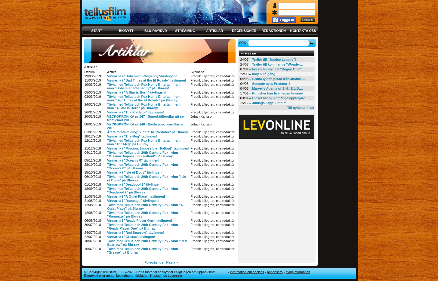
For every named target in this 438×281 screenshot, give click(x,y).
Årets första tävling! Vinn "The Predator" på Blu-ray (147, 132)
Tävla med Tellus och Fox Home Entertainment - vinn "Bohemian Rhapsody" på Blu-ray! (144, 86)
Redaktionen (273, 30)
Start (96, 30)
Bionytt (126, 30)
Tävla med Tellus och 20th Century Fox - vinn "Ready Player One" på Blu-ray (142, 226)
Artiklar (214, 30)
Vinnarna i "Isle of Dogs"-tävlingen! (134, 172)
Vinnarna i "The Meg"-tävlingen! (132, 136)
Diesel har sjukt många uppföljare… (280, 98)
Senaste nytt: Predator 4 (271, 83)
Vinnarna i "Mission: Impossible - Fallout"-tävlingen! (148, 148)
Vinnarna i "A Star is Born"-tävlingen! (136, 92)
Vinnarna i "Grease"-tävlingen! (131, 237)
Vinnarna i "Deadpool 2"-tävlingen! (134, 184)
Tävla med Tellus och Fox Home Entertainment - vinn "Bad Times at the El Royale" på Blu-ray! (144, 98)
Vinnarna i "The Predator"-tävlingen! (135, 112)
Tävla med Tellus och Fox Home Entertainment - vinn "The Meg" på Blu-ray (144, 142)
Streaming (185, 30)
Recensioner (244, 30)
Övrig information (297, 272)
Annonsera (275, 272)
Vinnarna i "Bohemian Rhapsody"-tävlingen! (142, 76)
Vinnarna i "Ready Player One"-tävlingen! (139, 220)
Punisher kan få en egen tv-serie (277, 93)
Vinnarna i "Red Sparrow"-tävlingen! (135, 232)
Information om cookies (247, 272)
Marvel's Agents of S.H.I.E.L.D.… (277, 88)
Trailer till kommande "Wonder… (277, 64)
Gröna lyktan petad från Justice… (278, 79)
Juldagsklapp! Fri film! (269, 103)
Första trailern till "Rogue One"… (278, 69)
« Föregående (152, 262)
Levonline (175, 275)
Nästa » (172, 262)
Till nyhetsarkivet (300, 108)
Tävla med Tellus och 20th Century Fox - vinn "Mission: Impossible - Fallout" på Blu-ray (142, 154)
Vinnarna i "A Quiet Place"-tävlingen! (136, 196)
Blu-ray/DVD (155, 30)
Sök (243, 43)
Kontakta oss (303, 30)
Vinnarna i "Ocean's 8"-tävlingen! (133, 160)
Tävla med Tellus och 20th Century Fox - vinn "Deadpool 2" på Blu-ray (142, 190)
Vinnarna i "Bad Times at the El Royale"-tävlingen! (146, 80)
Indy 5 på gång (263, 74)
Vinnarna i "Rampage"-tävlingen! (133, 200)
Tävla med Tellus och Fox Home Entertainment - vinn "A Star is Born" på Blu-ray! (144, 106)
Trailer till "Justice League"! (274, 59)
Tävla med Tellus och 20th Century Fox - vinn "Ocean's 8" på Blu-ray (142, 166)
